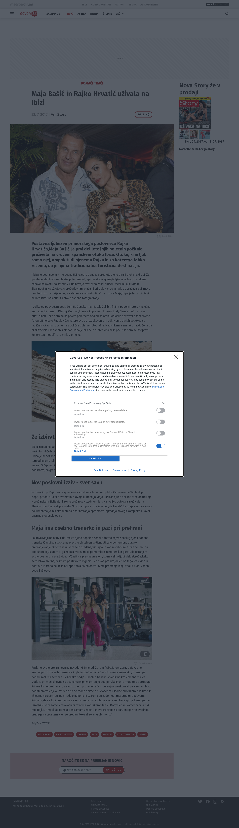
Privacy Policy (138, 470)
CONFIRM (95, 458)
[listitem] (119, 403)
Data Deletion (101, 470)
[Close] (177, 358)
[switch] (160, 410)
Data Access (119, 470)
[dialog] (119, 414)
